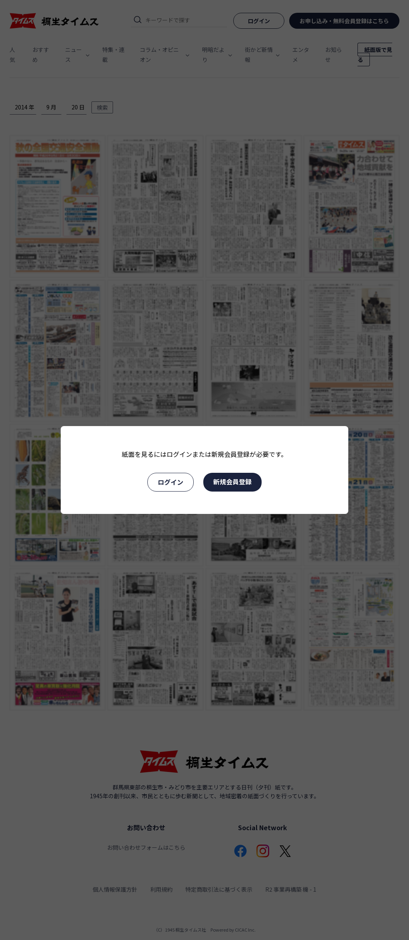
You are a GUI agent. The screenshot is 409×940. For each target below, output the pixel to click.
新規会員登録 (232, 481)
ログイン (170, 482)
